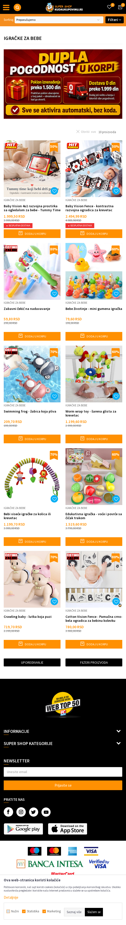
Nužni (15, 911)
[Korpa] (119, 11)
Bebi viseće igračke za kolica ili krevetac (27, 516)
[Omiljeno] (109, 4)
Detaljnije (11, 897)
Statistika (33, 911)
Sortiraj (8, 20)
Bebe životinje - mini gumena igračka (93, 309)
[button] (17, 7)
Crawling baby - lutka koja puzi (28, 617)
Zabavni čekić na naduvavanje (27, 309)
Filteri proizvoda (94, 662)
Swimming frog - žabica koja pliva (30, 411)
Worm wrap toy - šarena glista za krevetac (90, 413)
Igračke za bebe (15, 200)
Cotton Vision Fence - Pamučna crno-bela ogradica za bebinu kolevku (93, 619)
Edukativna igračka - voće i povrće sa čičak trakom (93, 516)
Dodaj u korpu (32, 233)
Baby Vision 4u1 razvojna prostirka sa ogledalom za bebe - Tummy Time (32, 208)
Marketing (54, 911)
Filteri (114, 19)
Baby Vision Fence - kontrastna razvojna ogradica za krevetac (89, 208)
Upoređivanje (32, 662)
